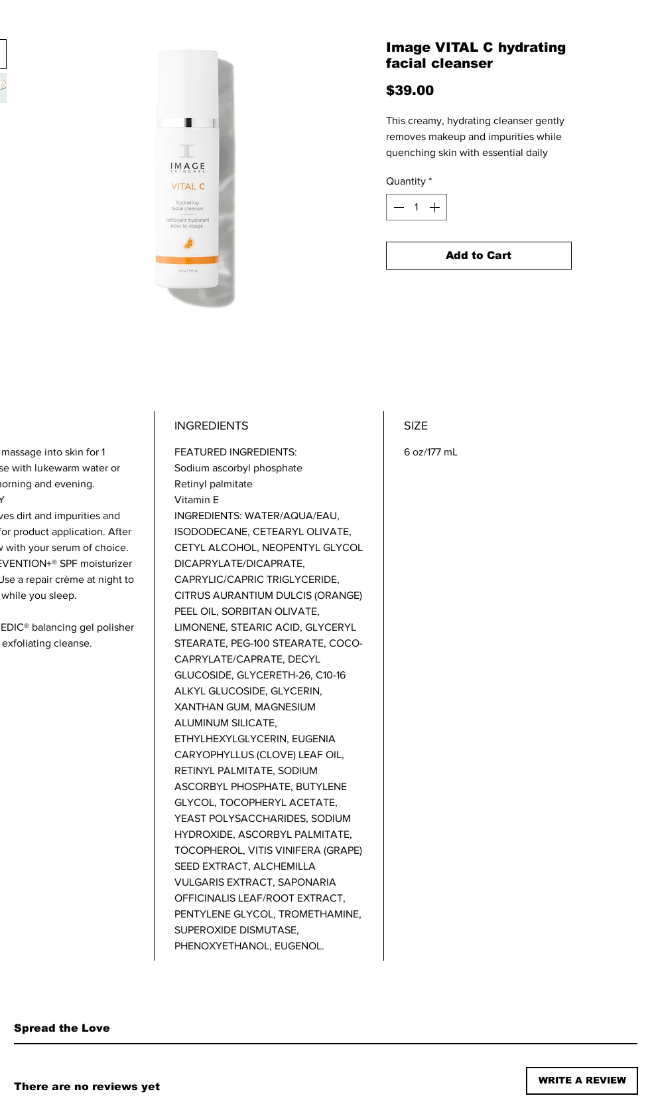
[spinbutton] (416, 207)
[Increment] (435, 207)
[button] (582, 1081)
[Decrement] (397, 207)
